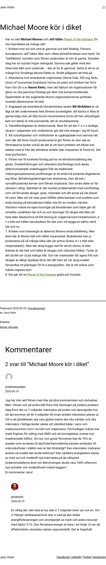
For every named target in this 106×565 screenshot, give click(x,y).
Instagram (99, 557)
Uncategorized (36, 308)
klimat (3, 327)
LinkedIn (76, 557)
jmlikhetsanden (15, 387)
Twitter (87, 557)
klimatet (13, 327)
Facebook (63, 557)
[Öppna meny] (104, 7)
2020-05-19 (12, 391)
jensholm (17, 497)
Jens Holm (7, 7)
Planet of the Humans (78, 39)
